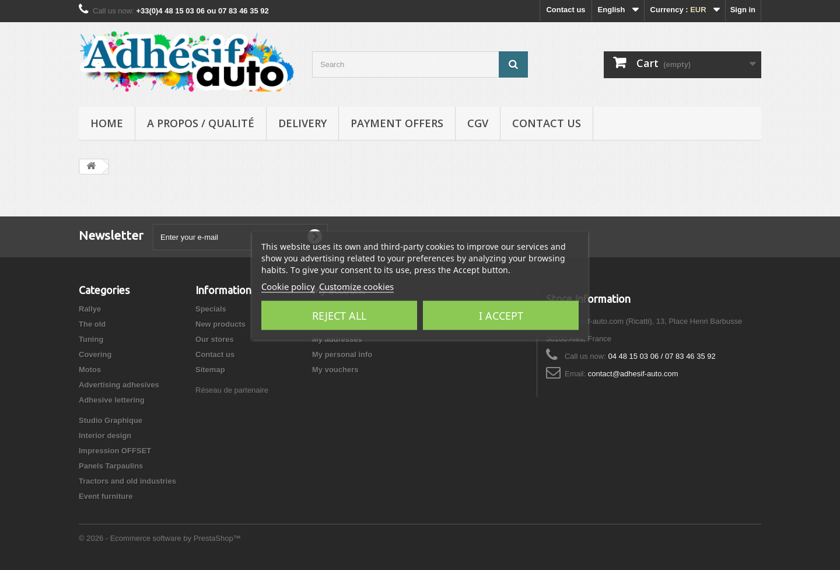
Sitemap (210, 369)
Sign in (742, 9)
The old (92, 324)
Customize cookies (356, 286)
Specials (210, 309)
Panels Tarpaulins (111, 465)
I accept (501, 315)
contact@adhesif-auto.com (633, 373)
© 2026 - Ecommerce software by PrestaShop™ (160, 538)
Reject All (339, 315)
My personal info (342, 354)
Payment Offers (397, 123)
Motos (90, 369)
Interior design (105, 435)
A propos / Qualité (200, 123)
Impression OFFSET (115, 450)
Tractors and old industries (127, 481)
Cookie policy (288, 286)
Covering (95, 354)
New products (220, 324)
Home (106, 123)
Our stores (214, 339)
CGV (477, 123)
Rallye (90, 309)
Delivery (302, 123)
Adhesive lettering (112, 400)
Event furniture (105, 496)
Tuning (91, 339)
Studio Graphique (110, 420)
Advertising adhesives (119, 384)
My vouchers (335, 369)
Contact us (565, 9)
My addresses (337, 339)
